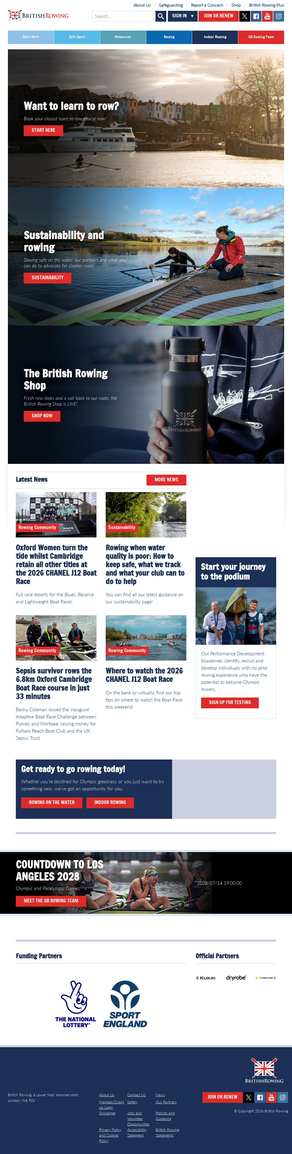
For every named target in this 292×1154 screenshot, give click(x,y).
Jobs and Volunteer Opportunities (138, 1118)
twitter (244, 16)
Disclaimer (107, 1113)
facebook (256, 16)
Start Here (31, 37)
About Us (142, 4)
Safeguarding (171, 4)
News (160, 1095)
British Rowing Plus (266, 4)
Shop (236, 4)
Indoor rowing (110, 802)
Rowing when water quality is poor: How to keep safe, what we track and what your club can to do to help (145, 565)
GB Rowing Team (261, 37)
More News (166, 480)
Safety (132, 1102)
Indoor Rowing (215, 37)
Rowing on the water (52, 802)
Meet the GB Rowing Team (51, 901)
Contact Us (136, 1095)
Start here (43, 130)
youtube (267, 16)
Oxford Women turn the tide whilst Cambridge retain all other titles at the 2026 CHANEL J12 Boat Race (56, 565)
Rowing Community (37, 527)
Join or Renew (218, 16)
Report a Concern (207, 4)
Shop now (42, 416)
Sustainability (48, 278)
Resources (123, 37)
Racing (169, 37)
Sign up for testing (230, 702)
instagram (278, 16)
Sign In (179, 16)
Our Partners (166, 1102)
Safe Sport (77, 37)
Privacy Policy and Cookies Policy (110, 1135)
